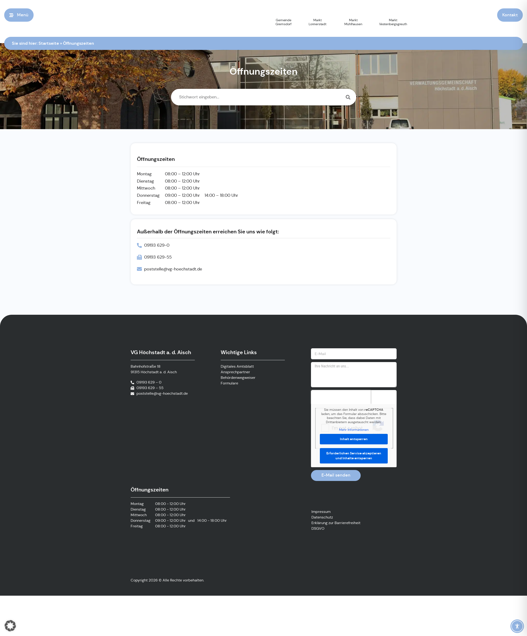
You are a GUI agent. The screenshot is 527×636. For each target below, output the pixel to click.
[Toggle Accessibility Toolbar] (517, 626)
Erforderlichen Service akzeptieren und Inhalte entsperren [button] (353, 455)
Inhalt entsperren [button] (354, 439)
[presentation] (341, 397)
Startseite (48, 43)
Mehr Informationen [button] (354, 430)
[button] (10, 625)
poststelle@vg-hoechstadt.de (162, 393)
